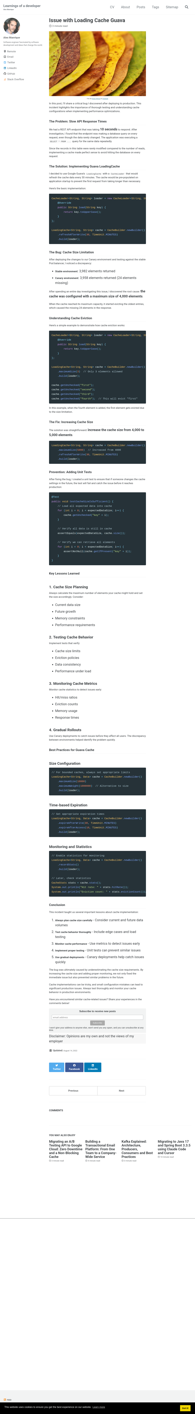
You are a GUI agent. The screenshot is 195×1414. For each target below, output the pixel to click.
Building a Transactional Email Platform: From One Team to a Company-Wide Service (101, 1307)
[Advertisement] (97, 1355)
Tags (154, 7)
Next (121, 1247)
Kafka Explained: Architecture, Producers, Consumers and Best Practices (137, 1307)
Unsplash (105, 99)
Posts (139, 7)
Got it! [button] (185, 1408)
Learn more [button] (98, 1408)
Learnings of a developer (22, 8)
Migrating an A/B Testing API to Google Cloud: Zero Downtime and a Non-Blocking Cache (65, 1307)
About (123, 7)
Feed (8, 1399)
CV (110, 7)
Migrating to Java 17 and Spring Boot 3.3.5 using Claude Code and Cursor (174, 1305)
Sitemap (170, 7)
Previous (73, 1247)
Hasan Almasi (96, 99)
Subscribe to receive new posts (97, 1175)
